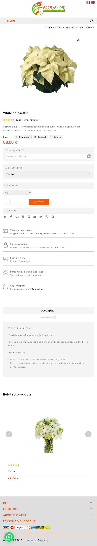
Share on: (10, 210)
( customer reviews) (28, 119)
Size (5, 136)
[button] (9, 537)
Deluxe (57, 136)
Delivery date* (14, 150)
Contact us (37, 289)
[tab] (48, 310)
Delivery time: (13, 168)
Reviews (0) (49, 317)
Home (49, 27)
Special (42, 136)
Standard (24, 136)
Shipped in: (11, 185)
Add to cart (39, 201)
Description (48, 310)
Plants (58, 27)
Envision (42, 540)
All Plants (70, 27)
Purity (11, 471)
